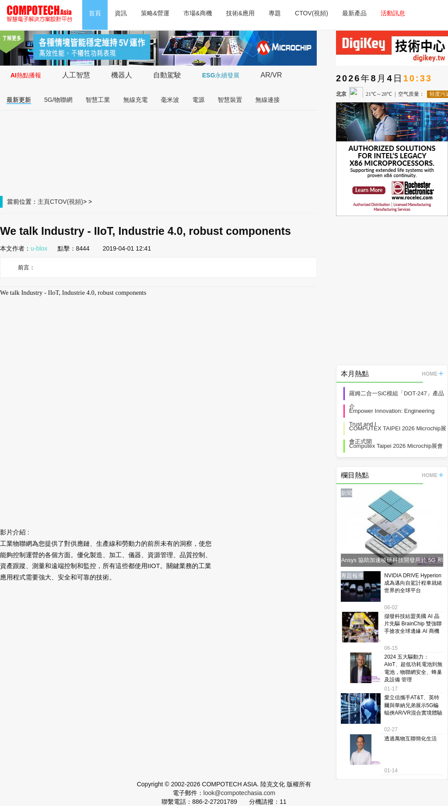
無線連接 (268, 99)
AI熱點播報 (25, 75)
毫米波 (170, 99)
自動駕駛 (167, 75)
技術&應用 (240, 13)
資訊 (121, 13)
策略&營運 (155, 13)
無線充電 (135, 99)
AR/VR (271, 75)
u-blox (39, 248)
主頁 (44, 201)
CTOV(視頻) (311, 13)
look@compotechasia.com (239, 792)
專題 (275, 13)
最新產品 (354, 13)
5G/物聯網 (58, 99)
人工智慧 (76, 75)
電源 (198, 99)
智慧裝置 (230, 99)
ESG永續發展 (221, 75)
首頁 (95, 13)
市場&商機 (197, 13)
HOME (432, 374)
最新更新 (19, 99)
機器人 (121, 75)
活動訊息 (393, 13)
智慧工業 (98, 99)
